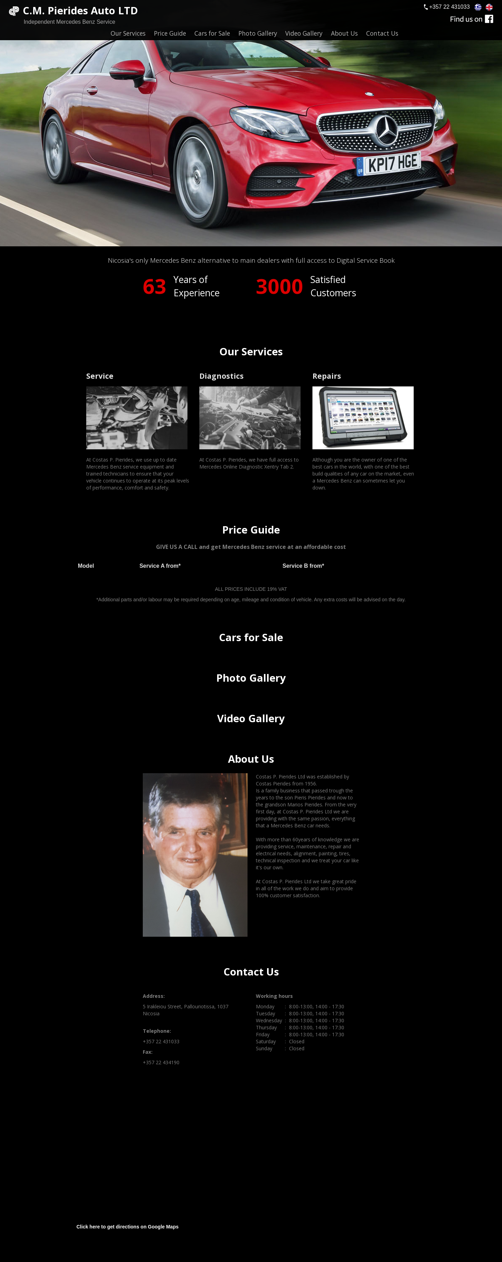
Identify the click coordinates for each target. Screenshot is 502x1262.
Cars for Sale (212, 33)
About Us (344, 33)
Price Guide (170, 33)
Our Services (128, 33)
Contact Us (382, 33)
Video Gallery (304, 33)
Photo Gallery (257, 33)
